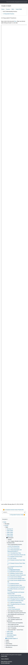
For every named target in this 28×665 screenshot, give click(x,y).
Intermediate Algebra (11, 635)
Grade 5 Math (10, 534)
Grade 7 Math (10, 631)
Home (2, 9)
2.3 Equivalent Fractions (8, 13)
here (15, 21)
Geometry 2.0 (10, 529)
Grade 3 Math (10, 530)
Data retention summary (6, 661)
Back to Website (5, 658)
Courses (8, 9)
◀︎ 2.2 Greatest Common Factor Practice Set (13, 509)
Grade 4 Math (10, 532)
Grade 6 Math (19, 9)
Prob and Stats (10, 636)
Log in (25, 1)
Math (13, 9)
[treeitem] (14, 522)
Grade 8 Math (10, 633)
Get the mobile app (5, 663)
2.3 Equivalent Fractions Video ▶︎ (17, 514)
